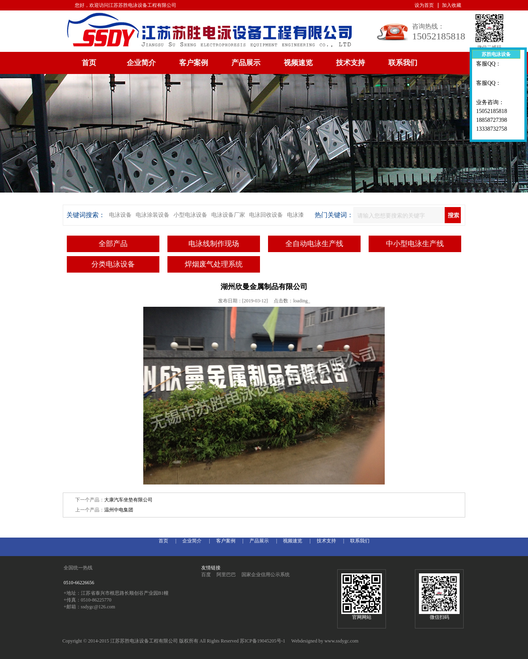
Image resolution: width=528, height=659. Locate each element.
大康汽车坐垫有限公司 (128, 500)
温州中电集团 (118, 510)
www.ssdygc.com (341, 641)
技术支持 (350, 63)
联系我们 (402, 63)
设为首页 (424, 5)
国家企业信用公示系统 (265, 574)
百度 (206, 574)
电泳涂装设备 (152, 215)
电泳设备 (120, 215)
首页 (89, 63)
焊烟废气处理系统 (214, 264)
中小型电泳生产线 (415, 244)
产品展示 (245, 63)
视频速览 (298, 63)
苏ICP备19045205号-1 (262, 641)
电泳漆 (295, 215)
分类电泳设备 (113, 264)
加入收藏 (451, 5)
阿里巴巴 (226, 574)
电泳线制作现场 (213, 244)
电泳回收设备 (266, 215)
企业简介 (141, 63)
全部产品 (113, 244)
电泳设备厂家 (228, 215)
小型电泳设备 (190, 215)
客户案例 (193, 63)
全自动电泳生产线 (314, 244)
